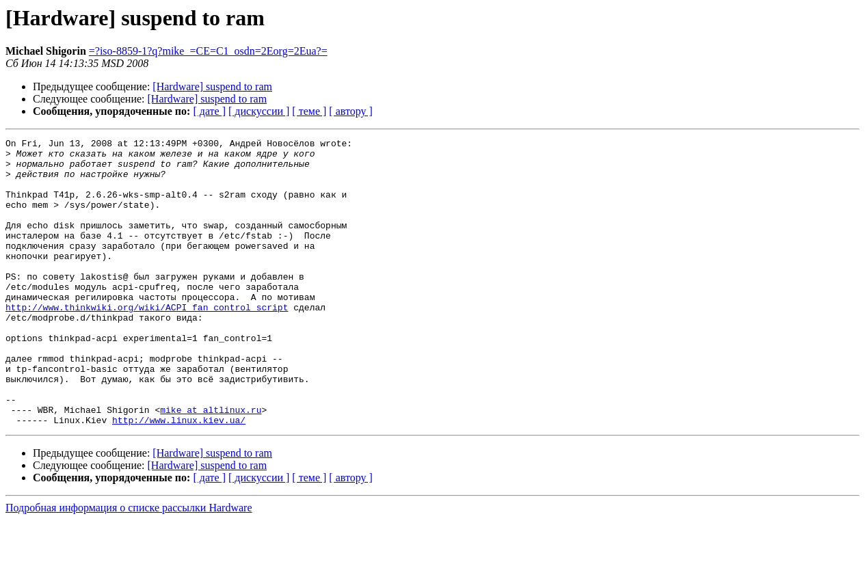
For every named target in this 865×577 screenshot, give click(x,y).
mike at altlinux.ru (210, 465)
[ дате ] (209, 111)
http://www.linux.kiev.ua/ (178, 477)
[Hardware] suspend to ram (212, 86)
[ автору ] (350, 111)
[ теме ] (309, 111)
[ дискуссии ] (258, 111)
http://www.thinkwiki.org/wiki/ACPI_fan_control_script (146, 342)
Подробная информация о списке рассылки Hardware (128, 565)
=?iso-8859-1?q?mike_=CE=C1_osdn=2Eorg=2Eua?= (208, 51)
